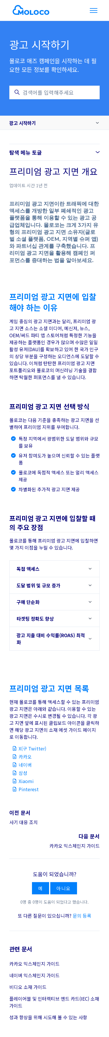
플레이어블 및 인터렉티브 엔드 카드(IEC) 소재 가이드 (54, 1002)
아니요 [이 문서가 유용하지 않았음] (63, 888)
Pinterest (29, 789)
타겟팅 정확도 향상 (35, 618)
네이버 (25, 764)
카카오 (25, 756)
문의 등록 (82, 915)
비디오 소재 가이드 (28, 986)
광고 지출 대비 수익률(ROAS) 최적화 (51, 639)
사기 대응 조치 (23, 822)
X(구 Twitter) (32, 748)
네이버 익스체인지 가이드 (34, 975)
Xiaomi (26, 781)
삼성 (23, 772)
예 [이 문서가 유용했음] (40, 888)
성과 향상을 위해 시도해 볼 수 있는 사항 (48, 1017)
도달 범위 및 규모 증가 (38, 585)
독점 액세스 (28, 568)
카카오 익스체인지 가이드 (74, 845)
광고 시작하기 (22, 122)
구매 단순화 (28, 601)
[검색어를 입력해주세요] (54, 92)
